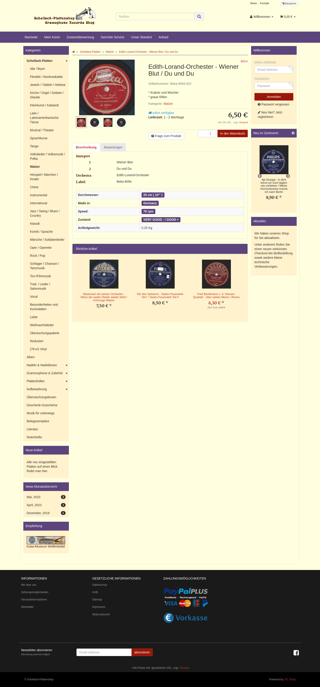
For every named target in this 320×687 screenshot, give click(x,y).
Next (288, 176)
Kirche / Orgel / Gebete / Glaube (47, 95)
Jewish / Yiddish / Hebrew (48, 85)
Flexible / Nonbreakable (46, 77)
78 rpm (148, 211)
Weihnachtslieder (42, 325)
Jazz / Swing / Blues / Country (45, 213)
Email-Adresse (265, 62)
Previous (259, 176)
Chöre (34, 187)
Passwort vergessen (273, 104)
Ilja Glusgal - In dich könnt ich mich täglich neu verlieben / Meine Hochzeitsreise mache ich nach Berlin (274, 186)
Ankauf (163, 37)
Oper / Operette (41, 247)
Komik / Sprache (41, 231)
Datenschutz (99, 584)
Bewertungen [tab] (113, 147)
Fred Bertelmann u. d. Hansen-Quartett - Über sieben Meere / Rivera (216, 296)
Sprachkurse (39, 138)
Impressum (98, 606)
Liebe (34, 317)
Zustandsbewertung (80, 37)
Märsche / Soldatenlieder (47, 239)
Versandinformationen (34, 599)
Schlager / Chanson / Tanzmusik (44, 266)
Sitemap (97, 599)
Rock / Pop (37, 255)
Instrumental (38, 195)
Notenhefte (34, 437)
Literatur (32, 429)
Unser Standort (141, 37)
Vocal (34, 296)
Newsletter (27, 606)
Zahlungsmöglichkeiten (34, 592)
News (253, 3)
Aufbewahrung (48, 389)
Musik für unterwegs (40, 413)
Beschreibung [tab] (86, 147)
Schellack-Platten (48, 61)
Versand (243, 122)
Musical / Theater (42, 130)
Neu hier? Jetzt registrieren (270, 115)
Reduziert (36, 341)
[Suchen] (155, 16)
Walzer (168, 103)
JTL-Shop (290, 679)
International (38, 203)
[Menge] (208, 133)
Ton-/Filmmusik (40, 276)
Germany (150, 203)
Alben (31, 357)
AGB (95, 592)
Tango (34, 146)
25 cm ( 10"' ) (152, 195)
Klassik (35, 223)
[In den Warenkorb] (232, 133)
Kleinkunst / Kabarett (44, 105)
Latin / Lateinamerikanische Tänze (44, 117)
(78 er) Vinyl (38, 349)
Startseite (31, 37)
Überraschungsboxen (41, 397)
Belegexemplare (38, 421)
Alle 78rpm (37, 69)
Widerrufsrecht (101, 614)
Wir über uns (28, 584)
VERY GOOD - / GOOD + (161, 219)
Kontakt (264, 3)
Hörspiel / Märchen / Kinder (44, 177)
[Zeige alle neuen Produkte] (293, 133)
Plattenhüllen (48, 381)
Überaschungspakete (44, 333)
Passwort (262, 79)
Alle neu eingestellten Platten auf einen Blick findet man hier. (42, 466)
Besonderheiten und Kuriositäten (44, 307)
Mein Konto (52, 37)
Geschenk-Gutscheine (42, 405)
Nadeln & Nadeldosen (48, 365)
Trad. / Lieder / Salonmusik (40, 286)
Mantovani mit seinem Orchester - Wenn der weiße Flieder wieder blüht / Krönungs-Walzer (104, 297)
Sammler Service (112, 37)
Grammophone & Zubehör (48, 373)
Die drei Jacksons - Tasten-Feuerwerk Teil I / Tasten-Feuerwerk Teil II (160, 296)
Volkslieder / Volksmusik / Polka (47, 156)
